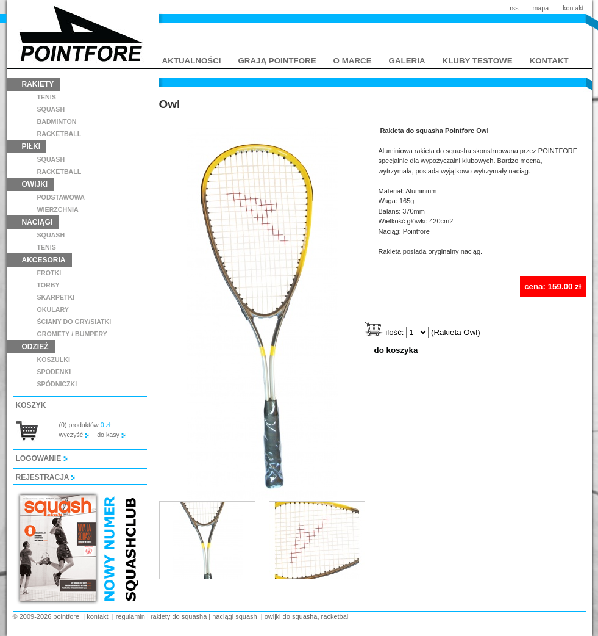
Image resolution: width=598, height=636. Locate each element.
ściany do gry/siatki (74, 321)
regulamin (130, 616)
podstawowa (61, 197)
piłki (31, 146)
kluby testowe (478, 60)
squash (51, 109)
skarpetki (56, 297)
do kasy (111, 434)
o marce (352, 60)
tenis (46, 97)
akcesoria (44, 260)
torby (48, 285)
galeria (407, 60)
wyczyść (74, 434)
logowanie (42, 458)
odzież (35, 346)
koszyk (31, 405)
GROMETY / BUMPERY (72, 334)
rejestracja (46, 477)
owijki (35, 184)
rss (514, 8)
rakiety (38, 84)
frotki (49, 272)
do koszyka (396, 350)
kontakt (573, 8)
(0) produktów (85, 424)
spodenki (54, 371)
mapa (540, 8)
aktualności (191, 60)
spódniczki (57, 384)
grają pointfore (277, 60)
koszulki (53, 359)
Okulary (53, 309)
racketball (59, 133)
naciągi (37, 222)
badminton (57, 121)
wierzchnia (58, 209)
